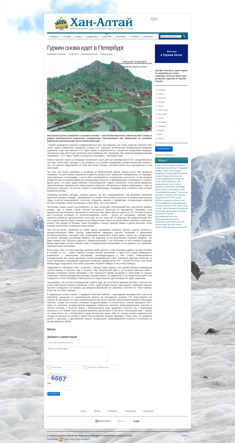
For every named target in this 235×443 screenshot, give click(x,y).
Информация (106, 54)
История (121, 36)
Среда (78, 36)
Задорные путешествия (174, 200)
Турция (159, 130)
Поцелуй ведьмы (179, 203)
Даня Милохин (180, 173)
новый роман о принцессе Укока (169, 189)
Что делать (174, 219)
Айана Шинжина (170, 208)
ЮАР (158, 134)
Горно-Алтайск (162, 165)
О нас (83, 411)
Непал (159, 118)
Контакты (148, 411)
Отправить (53, 394)
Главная (53, 36)
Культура (107, 36)
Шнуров (172, 165)
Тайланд (160, 126)
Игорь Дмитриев (168, 211)
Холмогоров (160, 168)
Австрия (160, 90)
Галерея (134, 36)
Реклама (112, 411)
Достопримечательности (166, 216)
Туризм (67, 36)
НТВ (174, 206)
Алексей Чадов (162, 176)
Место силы (170, 197)
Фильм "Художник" (179, 168)
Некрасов (180, 165)
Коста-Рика (161, 110)
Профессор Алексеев (177, 227)
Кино (168, 168)
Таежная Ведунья (163, 203)
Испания (160, 98)
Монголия (161, 114)
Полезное (130, 411)
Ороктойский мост (169, 181)
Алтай (172, 176)
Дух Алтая (170, 184)
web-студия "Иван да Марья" (74, 439)
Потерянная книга (163, 222)
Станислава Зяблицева (174, 187)
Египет (159, 94)
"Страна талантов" (163, 206)
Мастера (148, 36)
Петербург (169, 214)
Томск (164, 227)
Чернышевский (162, 219)
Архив (97, 411)
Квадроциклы (168, 179)
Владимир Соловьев (164, 173)
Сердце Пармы (162, 171)
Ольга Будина (175, 171)
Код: (49, 383)
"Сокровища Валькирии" (166, 192)
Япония (160, 138)
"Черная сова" (171, 195)
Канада (160, 102)
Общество (92, 36)
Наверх (184, 435)
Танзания (160, 122)
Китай (159, 106)
